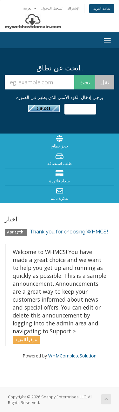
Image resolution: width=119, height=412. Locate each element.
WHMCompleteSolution (72, 356)
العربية (29, 8)
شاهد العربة (101, 8)
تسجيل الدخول (52, 8)
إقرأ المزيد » (26, 340)
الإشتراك (73, 8)
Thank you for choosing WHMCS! (69, 232)
